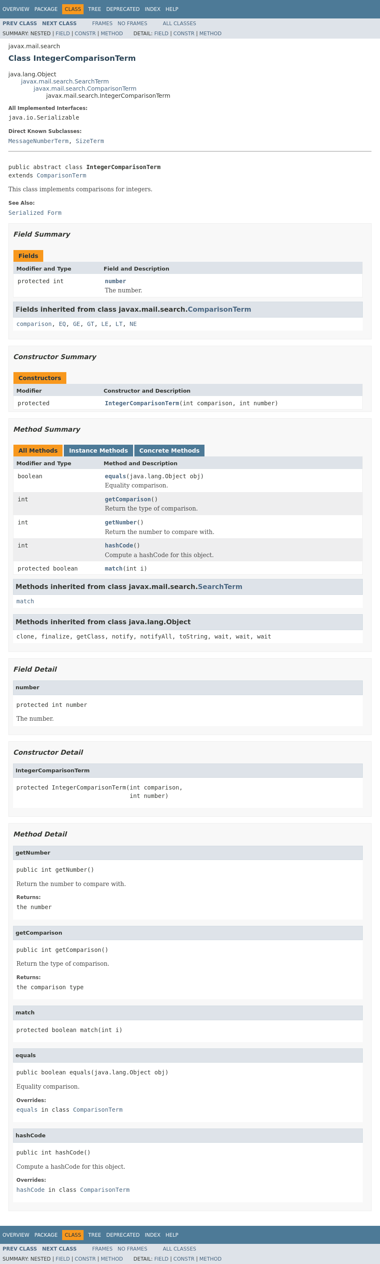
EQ (62, 324)
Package (46, 9)
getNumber (121, 522)
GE (76, 324)
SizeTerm (90, 141)
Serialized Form (34, 212)
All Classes (179, 23)
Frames (102, 23)
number (115, 281)
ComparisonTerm (61, 175)
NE (133, 324)
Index (153, 9)
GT (90, 324)
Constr (85, 33)
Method (112, 33)
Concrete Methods (169, 450)
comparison (34, 324)
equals (115, 476)
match (114, 568)
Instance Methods (98, 450)
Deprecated (123, 9)
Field (62, 33)
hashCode (119, 545)
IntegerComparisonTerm (142, 403)
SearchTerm (220, 587)
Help (171, 9)
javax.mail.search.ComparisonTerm (85, 88)
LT (119, 324)
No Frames (132, 23)
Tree (94, 9)
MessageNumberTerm (38, 141)
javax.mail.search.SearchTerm (65, 81)
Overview (16, 9)
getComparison (128, 499)
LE (104, 324)
